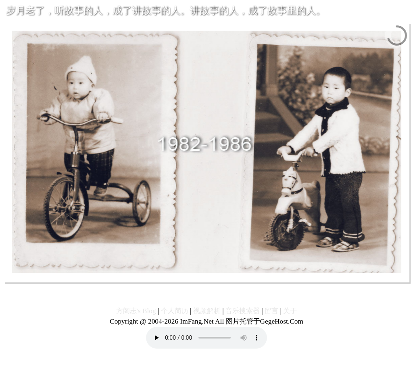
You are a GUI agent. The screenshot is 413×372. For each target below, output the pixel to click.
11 (199, 276)
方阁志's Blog (136, 311)
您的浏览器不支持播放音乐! (206, 338)
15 (227, 276)
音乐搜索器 (242, 311)
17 (240, 276)
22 (275, 276)
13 (213, 276)
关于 (290, 311)
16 (234, 276)
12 (206, 276)
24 (288, 276)
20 (261, 276)
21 (268, 276)
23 (282, 276)
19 (254, 276)
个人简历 (174, 311)
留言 (271, 311)
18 (247, 276)
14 (220, 276)
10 (192, 276)
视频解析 (207, 311)
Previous (113, 277)
